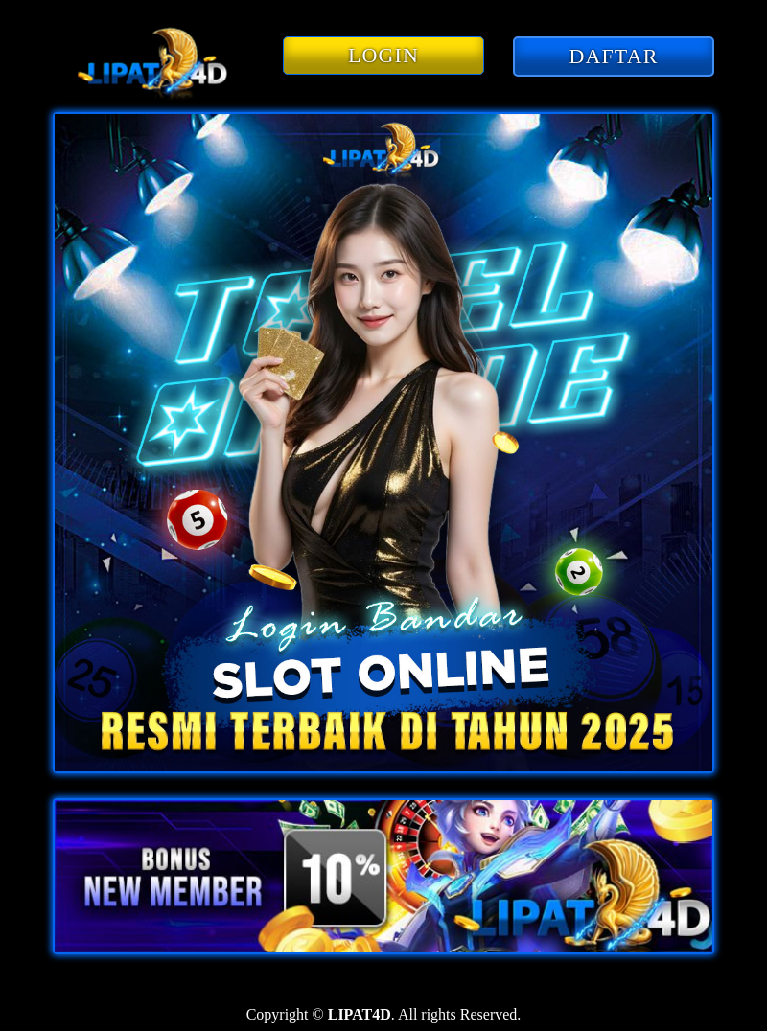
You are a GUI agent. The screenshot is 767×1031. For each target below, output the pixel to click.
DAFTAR (614, 56)
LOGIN (383, 55)
